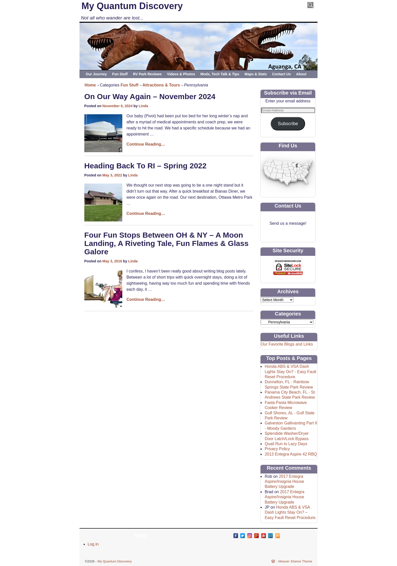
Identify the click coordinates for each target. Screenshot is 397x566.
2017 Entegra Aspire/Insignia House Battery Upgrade (284, 481)
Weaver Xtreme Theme (295, 561)
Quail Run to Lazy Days (286, 444)
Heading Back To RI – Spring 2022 (145, 166)
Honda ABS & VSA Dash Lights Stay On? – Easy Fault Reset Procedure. (290, 512)
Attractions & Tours (161, 85)
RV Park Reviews (147, 74)
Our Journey (96, 74)
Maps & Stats (256, 74)
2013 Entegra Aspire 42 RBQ (291, 454)
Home (90, 85)
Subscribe (288, 123)
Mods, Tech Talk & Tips (220, 74)
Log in (93, 544)
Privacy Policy (277, 449)
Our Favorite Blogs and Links (287, 344)
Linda (143, 106)
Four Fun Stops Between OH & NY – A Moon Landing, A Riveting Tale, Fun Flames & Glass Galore (166, 243)
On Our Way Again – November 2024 (149, 96)
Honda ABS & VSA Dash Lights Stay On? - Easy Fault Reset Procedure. (290, 371)
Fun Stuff (120, 74)
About (301, 74)
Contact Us (281, 74)
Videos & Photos (181, 74)
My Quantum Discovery (132, 6)
